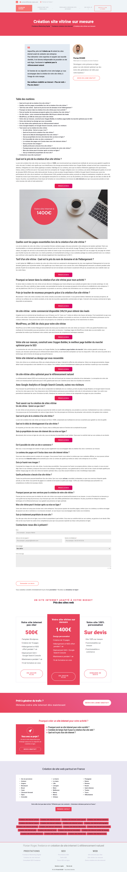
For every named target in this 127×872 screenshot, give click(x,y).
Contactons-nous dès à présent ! (30, 155)
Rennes (87, 783)
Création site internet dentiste (98, 819)
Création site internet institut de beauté (95, 830)
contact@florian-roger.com (30, 2)
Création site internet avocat (50, 819)
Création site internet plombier (27, 826)
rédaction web (31, 458)
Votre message (20, 553)
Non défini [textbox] (20, 548)
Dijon (23, 794)
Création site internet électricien (74, 826)
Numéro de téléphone (71, 538)
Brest (23, 788)
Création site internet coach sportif (73, 819)
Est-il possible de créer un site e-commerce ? (38, 139)
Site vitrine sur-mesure (95, 857)
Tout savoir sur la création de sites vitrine (33, 128)
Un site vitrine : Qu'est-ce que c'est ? (35, 130)
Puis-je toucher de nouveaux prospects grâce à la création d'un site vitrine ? (44, 112)
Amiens (23, 781)
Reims (87, 781)
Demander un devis (27, 583)
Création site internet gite (27, 830)
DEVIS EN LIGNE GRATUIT (86, 78)
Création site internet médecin (51, 823)
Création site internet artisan (29, 819)
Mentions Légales (59, 865)
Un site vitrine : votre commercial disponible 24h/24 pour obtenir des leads (44, 114)
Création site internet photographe (96, 823)
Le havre (56, 779)
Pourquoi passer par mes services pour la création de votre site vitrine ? (47, 148)
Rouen (87, 785)
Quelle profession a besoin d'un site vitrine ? (37, 146)
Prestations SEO (63, 854)
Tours (86, 792)
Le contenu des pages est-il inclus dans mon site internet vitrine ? (45, 141)
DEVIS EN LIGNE (103, 8)
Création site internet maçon (28, 823)
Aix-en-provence (26, 779)
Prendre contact (63, 809)
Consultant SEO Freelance (31, 860)
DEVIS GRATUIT (30, 749)
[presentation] (29, 575)
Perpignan (88, 779)
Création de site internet (32, 857)
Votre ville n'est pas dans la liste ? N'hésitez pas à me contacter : (63, 804)
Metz (54, 788)
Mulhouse (56, 790)
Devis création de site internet (95, 860)
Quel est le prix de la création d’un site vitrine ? (38, 132)
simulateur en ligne (71, 589)
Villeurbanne (89, 794)
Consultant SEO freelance (43, 8)
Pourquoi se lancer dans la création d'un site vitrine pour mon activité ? (42, 110)
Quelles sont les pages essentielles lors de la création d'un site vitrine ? (43, 105)
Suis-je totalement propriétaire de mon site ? (38, 152)
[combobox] (63, 548)
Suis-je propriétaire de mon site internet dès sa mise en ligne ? (44, 137)
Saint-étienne (89, 788)
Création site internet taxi (76, 833)
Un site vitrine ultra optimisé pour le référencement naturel (39, 123)
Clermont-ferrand (27, 792)
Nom (17, 530)
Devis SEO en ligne (63, 860)
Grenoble (24, 797)
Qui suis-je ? (88, 8)
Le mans (56, 781)
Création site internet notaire (72, 823)
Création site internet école (97, 833)
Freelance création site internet (67, 8)
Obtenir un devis (63, 186)
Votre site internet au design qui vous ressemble (35, 121)
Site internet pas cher (95, 854)
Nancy (55, 792)
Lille (54, 783)
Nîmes (55, 794)
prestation (53, 589)
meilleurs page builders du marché (71, 349)
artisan (65, 478)
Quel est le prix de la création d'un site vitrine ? (34, 103)
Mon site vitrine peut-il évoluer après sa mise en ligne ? (41, 150)
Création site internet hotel (47, 830)
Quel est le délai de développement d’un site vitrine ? (40, 135)
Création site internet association (99, 826)
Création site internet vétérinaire (51, 826)
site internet (80, 179)
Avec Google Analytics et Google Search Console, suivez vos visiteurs (42, 125)
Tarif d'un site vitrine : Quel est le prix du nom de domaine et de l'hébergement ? (45, 107)
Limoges (56, 785)
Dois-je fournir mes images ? (32, 144)
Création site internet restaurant (55, 833)
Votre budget (19, 546)
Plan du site (69, 865)
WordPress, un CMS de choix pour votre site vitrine (36, 117)
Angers (23, 783)
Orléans (55, 797)
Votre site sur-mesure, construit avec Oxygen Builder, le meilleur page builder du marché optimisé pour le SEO (55, 119)
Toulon (87, 790)
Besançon (24, 785)
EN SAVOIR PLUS (31, 673)
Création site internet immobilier (69, 830)
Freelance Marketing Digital (41, 26)
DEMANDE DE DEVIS (95, 673)
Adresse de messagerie (22, 538)
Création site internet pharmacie (32, 833)
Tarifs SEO (63, 857)
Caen (23, 790)
